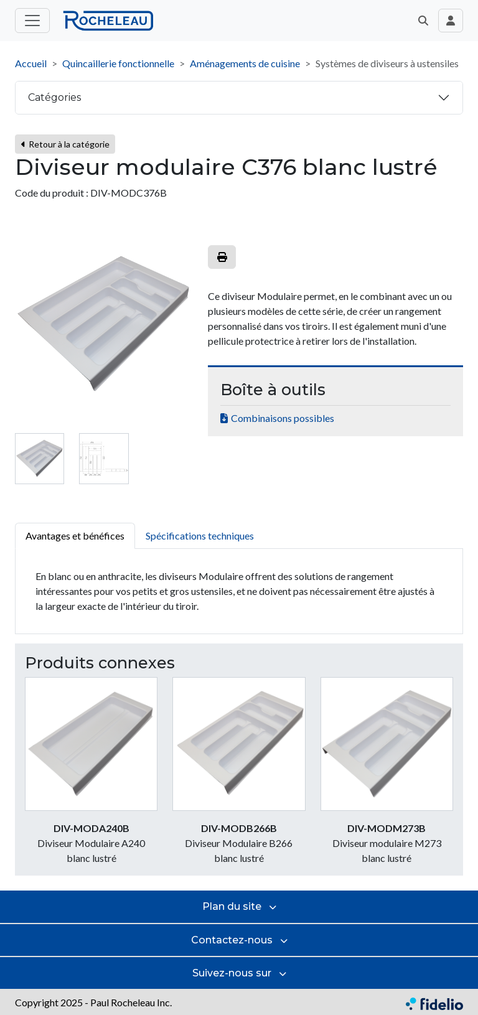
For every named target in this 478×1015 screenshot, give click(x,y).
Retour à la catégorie (65, 144)
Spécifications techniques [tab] (200, 535)
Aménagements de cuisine (245, 63)
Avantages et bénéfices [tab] (75, 535)
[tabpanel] (239, 591)
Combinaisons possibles (282, 418)
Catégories (54, 97)
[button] (423, 20)
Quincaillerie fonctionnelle (118, 63)
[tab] (39, 458)
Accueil (31, 63)
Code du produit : (51, 193)
